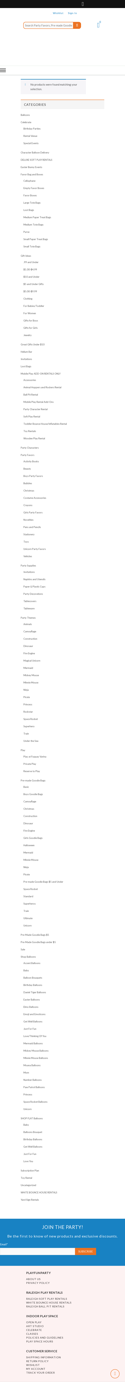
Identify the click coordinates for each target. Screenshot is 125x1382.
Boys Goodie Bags (33, 794)
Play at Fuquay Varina (34, 756)
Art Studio (35, 1326)
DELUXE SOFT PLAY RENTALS (36, 159)
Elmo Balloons (30, 1006)
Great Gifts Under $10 (33, 344)
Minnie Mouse (30, 682)
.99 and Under (31, 262)
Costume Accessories (34, 497)
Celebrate (26, 122)
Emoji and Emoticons (34, 1014)
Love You (28, 1161)
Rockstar (28, 711)
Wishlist (58, 13)
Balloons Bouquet (32, 1132)
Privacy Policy (38, 1282)
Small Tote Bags (31, 246)
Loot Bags (28, 210)
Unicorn (27, 925)
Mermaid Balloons (33, 1043)
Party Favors (27, 455)
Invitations (26, 359)
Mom (26, 1072)
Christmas (28, 490)
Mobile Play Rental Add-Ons (38, 401)
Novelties (28, 519)
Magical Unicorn (31, 660)
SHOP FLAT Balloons (32, 1118)
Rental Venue (30, 135)
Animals (27, 624)
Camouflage (29, 631)
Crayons (27, 505)
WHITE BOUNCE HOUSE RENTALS (39, 1192)
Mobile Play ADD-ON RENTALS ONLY (41, 373)
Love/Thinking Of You (34, 1036)
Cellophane (29, 180)
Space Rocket (30, 719)
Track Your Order (40, 1372)
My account (35, 1368)
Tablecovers (29, 601)
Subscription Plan (30, 1170)
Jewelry (27, 335)
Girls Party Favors (33, 512)
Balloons (25, 114)
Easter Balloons (31, 999)
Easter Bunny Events (31, 167)
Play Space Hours (39, 1341)
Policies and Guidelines (44, 1337)
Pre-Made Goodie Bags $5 (35, 934)
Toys (26, 541)
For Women (29, 313)
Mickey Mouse (31, 675)
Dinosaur (28, 646)
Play (23, 750)
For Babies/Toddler (33, 305)
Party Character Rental (35, 409)
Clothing (27, 298)
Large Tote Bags (32, 202)
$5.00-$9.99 (30, 291)
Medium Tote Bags (33, 224)
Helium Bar (26, 351)
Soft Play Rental (31, 416)
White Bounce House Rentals (49, 1302)
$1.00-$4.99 (30, 269)
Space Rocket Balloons (35, 1101)
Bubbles (27, 483)
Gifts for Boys (30, 320)
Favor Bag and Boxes (32, 174)
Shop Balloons (28, 956)
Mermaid (28, 667)
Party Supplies (28, 565)
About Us (33, 1279)
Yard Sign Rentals (30, 1199)
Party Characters (30, 447)
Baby (26, 970)
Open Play (34, 1322)
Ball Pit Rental (30, 394)
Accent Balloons (31, 963)
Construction (30, 638)
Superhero (29, 726)
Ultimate (28, 918)
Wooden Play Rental (34, 438)
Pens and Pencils (32, 527)
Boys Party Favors (33, 476)
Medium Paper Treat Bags (37, 217)
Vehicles (27, 556)
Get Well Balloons (32, 1021)
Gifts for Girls (30, 327)
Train (26, 733)
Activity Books (31, 461)
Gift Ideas (26, 255)
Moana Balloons (32, 1065)
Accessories (29, 380)
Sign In (72, 13)
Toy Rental (26, 1177)
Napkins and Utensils (34, 579)
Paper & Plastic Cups (34, 586)
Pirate (26, 697)
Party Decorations (33, 593)
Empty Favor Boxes (33, 188)
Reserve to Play (31, 771)
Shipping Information (43, 1357)
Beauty (27, 468)
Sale (23, 949)
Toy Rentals (29, 431)
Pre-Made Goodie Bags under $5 (38, 942)
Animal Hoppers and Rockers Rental (42, 387)
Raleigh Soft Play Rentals (46, 1298)
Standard (28, 896)
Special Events (31, 143)
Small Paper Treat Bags (35, 239)
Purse (26, 231)
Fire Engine (29, 653)
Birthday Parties (32, 128)
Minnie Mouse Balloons (35, 1058)
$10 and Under (31, 276)
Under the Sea (30, 740)
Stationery (29, 534)
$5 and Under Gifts (33, 284)
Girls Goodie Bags (33, 837)
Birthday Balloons (32, 985)
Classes (32, 1333)
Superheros (29, 903)
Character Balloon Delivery (35, 152)
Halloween (29, 845)
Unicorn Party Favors (34, 549)
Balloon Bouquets (32, 977)
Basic (26, 786)
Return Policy (37, 1361)
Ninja (26, 689)
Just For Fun (29, 1028)
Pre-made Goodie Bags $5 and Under (43, 881)
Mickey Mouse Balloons (36, 1050)
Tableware (29, 608)
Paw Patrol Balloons (34, 1087)
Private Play (29, 763)
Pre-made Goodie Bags (33, 780)
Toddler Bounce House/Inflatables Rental (45, 423)
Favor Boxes (30, 195)
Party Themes (28, 617)
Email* (37, 1249)
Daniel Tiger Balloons (34, 992)
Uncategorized (28, 1185)
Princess (27, 704)
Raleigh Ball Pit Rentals (45, 1306)
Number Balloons (32, 1079)
